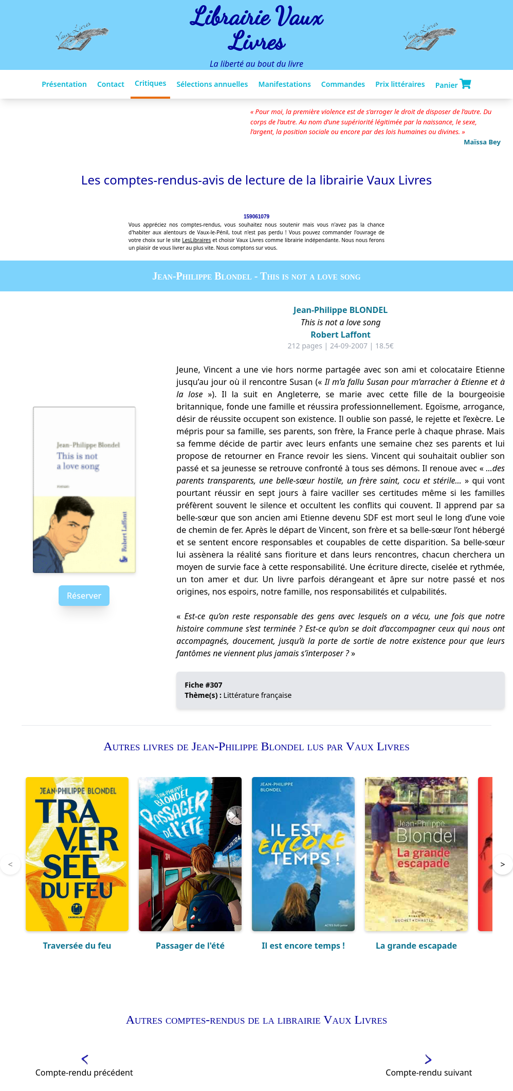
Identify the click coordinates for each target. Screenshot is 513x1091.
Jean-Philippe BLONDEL (341, 310)
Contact (110, 84)
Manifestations (284, 84)
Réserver (84, 595)
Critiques (150, 83)
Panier (453, 84)
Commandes (343, 84)
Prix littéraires (400, 84)
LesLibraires (196, 240)
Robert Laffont (340, 334)
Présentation (64, 84)
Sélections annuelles (212, 84)
